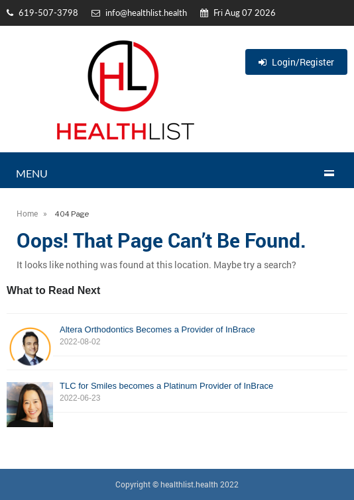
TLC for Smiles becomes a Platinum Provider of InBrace (177, 392)
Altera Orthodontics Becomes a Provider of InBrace (177, 336)
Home (27, 213)
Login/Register (296, 62)
